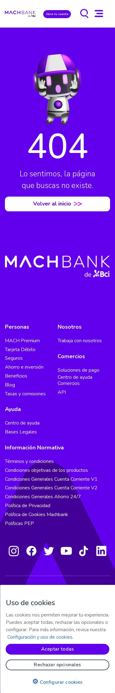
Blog (10, 385)
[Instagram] (14, 551)
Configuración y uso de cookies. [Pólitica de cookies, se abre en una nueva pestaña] (40, 637)
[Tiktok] (84, 551)
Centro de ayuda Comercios (75, 380)
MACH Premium (22, 341)
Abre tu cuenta (57, 14)
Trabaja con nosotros (80, 341)
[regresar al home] (20, 13)
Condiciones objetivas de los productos (46, 470)
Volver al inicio (57, 203)
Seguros (14, 358)
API (62, 392)
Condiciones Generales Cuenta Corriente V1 (51, 479)
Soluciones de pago (78, 370)
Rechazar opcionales (57, 664)
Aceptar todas (57, 649)
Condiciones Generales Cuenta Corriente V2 (51, 488)
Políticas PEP (19, 523)
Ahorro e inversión (24, 367)
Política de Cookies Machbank (36, 514)
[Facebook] (31, 551)
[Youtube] (66, 551)
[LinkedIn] (101, 551)
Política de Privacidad (27, 506)
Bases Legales (21, 432)
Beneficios (16, 376)
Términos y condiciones (29, 461)
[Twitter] (49, 551)
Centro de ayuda (22, 423)
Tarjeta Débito (20, 349)
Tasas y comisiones (25, 394)
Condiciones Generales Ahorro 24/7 (43, 497)
